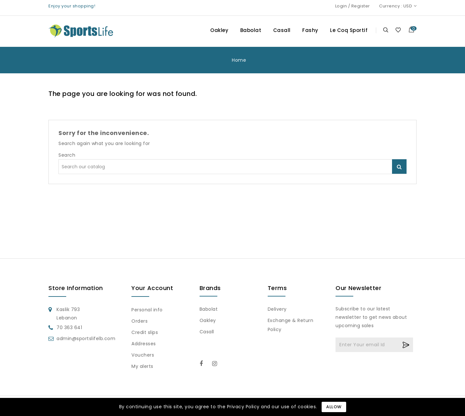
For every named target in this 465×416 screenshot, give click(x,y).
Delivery (277, 309)
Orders (139, 321)
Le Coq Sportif (348, 30)
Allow (334, 407)
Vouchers (142, 355)
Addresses (143, 343)
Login (341, 6)
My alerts (142, 366)
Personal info (147, 310)
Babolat (251, 30)
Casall (282, 30)
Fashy (310, 30)
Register (360, 6)
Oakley (219, 30)
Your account (152, 288)
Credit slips (144, 332)
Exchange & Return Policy (291, 325)
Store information (75, 288)
